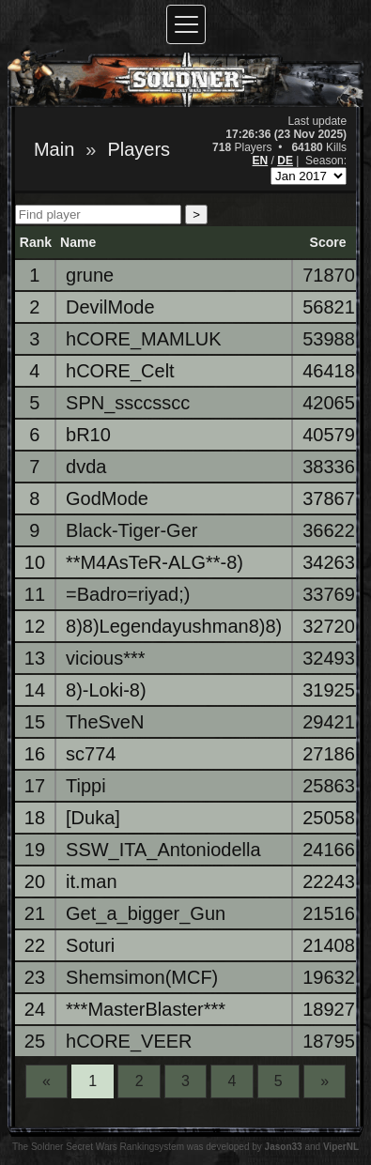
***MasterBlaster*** (145, 1009)
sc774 (91, 753)
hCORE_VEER (129, 1041)
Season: (326, 160)
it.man (91, 881)
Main (54, 149)
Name (78, 242)
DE (285, 160)
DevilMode (110, 307)
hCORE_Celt (120, 370)
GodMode (107, 498)
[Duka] (93, 817)
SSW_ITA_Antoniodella (163, 849)
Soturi (90, 945)
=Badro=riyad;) (128, 594)
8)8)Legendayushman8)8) (174, 626)
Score (328, 242)
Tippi (86, 785)
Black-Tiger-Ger (131, 530)
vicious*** (105, 658)
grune (90, 275)
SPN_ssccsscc (128, 402)
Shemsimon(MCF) (142, 977)
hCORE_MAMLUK (144, 339)
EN (261, 160)
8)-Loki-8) (106, 690)
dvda (86, 466)
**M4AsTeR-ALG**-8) (154, 562)
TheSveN (105, 722)
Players (138, 149)
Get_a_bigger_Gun (145, 913)
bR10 (88, 434)
